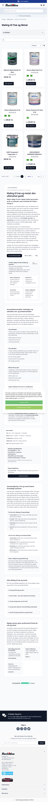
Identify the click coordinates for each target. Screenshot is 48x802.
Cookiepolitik (21, 398)
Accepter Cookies (24, 402)
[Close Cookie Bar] (44, 390)
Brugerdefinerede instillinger (24, 407)
